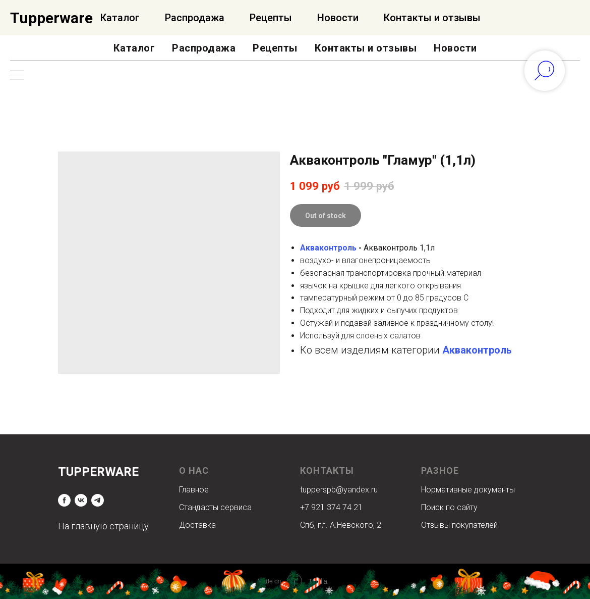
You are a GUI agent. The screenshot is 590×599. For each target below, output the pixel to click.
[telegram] (97, 500)
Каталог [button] (134, 48)
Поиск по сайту (449, 507)
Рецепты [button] (275, 48)
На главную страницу (103, 526)
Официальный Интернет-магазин (108, 18)
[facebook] (64, 500)
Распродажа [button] (203, 48)
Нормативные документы (468, 489)
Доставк (195, 525)
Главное (194, 489)
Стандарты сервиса (215, 507)
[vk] (81, 500)
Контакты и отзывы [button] (366, 48)
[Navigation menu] (17, 76)
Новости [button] (455, 48)
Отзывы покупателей (459, 525)
